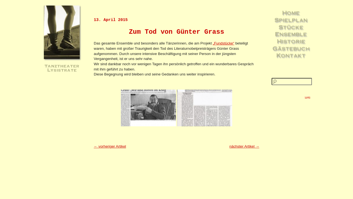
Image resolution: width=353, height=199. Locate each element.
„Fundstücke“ (223, 43)
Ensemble (291, 33)
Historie (291, 40)
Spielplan (290, 19)
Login (307, 97)
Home (291, 12)
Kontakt (291, 55)
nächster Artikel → (244, 146)
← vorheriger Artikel (110, 146)
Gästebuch (291, 48)
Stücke (291, 26)
